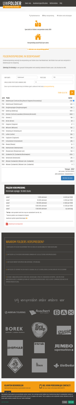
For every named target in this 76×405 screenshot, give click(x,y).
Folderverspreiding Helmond (48, 392)
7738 (3, 127)
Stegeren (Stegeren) (12, 124)
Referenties (54, 3)
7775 (3, 134)
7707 (3, 111)
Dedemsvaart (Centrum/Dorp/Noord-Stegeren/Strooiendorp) (24, 101)
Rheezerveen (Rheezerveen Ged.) (15, 151)
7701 (3, 101)
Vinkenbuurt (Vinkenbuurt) (14, 131)
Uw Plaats (7, 77)
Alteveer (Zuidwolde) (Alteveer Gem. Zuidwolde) (20, 161)
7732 (3, 117)
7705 (3, 107)
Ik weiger (64, 402)
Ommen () (9, 117)
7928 (3, 164)
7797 (3, 151)
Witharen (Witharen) (12, 127)
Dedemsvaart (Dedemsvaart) (14, 104)
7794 (3, 144)
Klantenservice (35, 16)
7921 (3, 154)
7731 (3, 114)
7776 (3, 138)
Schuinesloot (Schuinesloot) (14, 141)
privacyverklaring (49, 86)
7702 (3, 104)
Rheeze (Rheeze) (10, 144)
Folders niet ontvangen (64, 16)
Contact (27, 10)
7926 (3, 158)
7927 (3, 161)
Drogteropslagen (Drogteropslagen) (16, 107)
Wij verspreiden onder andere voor (39, 300)
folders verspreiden (64, 392)
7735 (3, 121)
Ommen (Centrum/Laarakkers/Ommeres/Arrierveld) (21, 114)
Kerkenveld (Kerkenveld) (13, 158)
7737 (3, 124)
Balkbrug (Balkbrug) (12, 111)
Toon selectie (66, 92)
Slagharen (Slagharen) (12, 138)
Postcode (43, 77)
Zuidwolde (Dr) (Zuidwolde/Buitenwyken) (18, 154)
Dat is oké (71, 402)
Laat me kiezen (5, 402)
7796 (3, 148)
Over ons (28, 3)
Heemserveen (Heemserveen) (14, 148)
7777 (3, 141)
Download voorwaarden (16, 224)
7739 (3, 131)
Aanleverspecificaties (40, 3)
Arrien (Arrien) (10, 121)
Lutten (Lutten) (10, 134)
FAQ (61, 3)
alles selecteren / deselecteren (64, 174)
